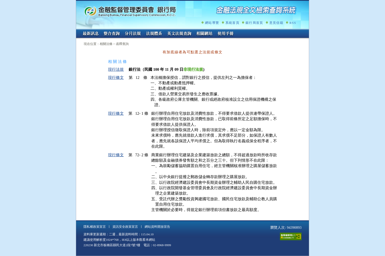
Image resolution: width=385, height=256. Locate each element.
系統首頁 (232, 23)
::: (77, 31)
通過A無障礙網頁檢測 (291, 236)
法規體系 (154, 34)
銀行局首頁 (254, 23)
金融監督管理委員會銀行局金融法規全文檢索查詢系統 (130, 11)
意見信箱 (276, 23)
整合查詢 (111, 34)
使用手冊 (225, 34)
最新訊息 (90, 34)
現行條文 (116, 77)
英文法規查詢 (179, 34)
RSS (292, 23)
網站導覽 (212, 23)
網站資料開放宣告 (157, 226)
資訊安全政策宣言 (125, 226)
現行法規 (116, 69)
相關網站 (204, 34)
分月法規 (132, 34)
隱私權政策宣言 (94, 226)
